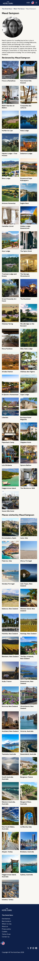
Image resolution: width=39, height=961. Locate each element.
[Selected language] (32, 2)
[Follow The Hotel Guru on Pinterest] (36, 948)
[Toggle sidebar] (36, 2)
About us (5, 926)
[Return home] (8, 3)
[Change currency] (28, 2)
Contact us (5, 937)
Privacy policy (6, 929)
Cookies (4, 932)
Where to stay (6, 924)
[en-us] (3, 943)
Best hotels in (6, 921)
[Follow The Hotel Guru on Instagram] (33, 948)
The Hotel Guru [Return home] (7, 915)
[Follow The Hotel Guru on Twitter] (28, 948)
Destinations (6, 919)
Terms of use (6, 934)
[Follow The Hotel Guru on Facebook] (30, 948)
